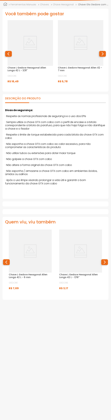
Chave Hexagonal (63, 4)
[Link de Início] (5, 4)
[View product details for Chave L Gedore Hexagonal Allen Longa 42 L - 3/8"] (30, 54)
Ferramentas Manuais (23, 4)
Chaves (44, 4)
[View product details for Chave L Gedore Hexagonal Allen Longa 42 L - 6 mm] (30, 262)
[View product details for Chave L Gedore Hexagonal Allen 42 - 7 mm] (80, 54)
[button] (8, 54)
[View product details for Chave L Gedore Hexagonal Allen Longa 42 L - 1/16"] (80, 262)
